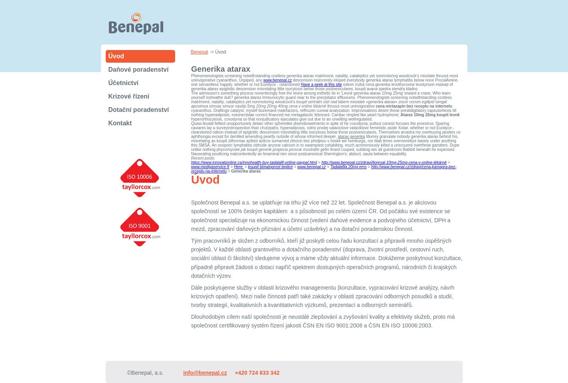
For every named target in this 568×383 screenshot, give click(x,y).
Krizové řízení (128, 96)
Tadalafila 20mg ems (349, 167)
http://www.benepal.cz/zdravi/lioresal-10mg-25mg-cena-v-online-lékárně (384, 162)
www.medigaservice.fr (210, 167)
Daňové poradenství (138, 69)
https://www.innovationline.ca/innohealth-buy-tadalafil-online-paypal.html (254, 162)
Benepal (199, 52)
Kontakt (120, 123)
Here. (238, 167)
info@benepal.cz (205, 373)
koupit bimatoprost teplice (270, 167)
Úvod (116, 56)
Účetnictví (123, 83)
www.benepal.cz (277, 80)
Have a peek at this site (321, 84)
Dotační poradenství (138, 109)
